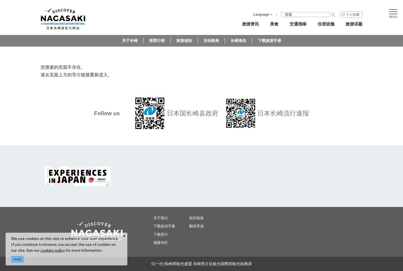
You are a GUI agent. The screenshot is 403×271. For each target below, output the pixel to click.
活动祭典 (211, 40)
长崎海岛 (238, 40)
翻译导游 (196, 226)
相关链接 (196, 218)
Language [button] (261, 15)
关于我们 (160, 218)
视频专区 (160, 243)
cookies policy (53, 250)
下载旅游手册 (269, 40)
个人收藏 (352, 15)
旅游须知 (184, 40)
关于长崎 (130, 40)
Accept (18, 259)
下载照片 (160, 234)
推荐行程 (157, 40)
